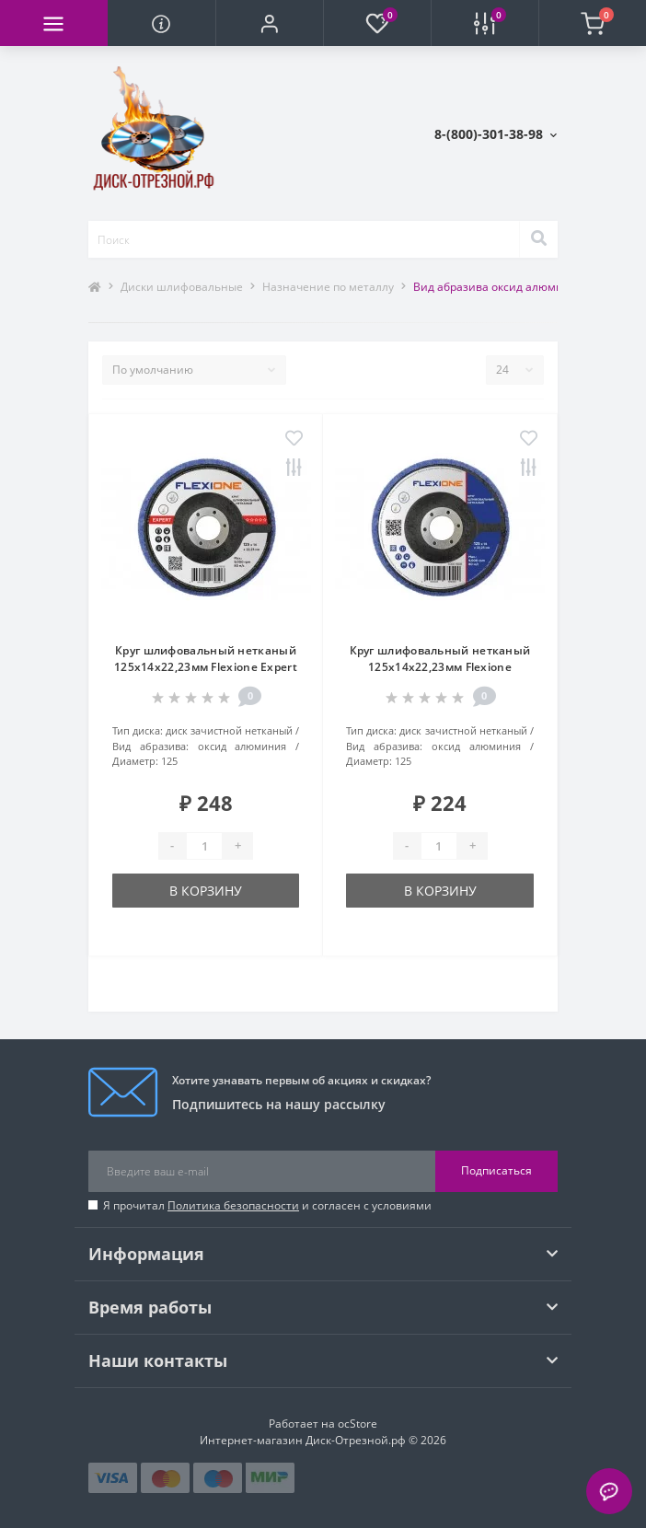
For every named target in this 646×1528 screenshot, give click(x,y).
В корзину (205, 890)
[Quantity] (204, 846)
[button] (269, 23)
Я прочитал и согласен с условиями (267, 1205)
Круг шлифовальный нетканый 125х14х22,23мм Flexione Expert (205, 658)
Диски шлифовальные (182, 287)
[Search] (538, 239)
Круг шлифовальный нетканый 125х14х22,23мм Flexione (440, 658)
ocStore (357, 1423)
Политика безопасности (233, 1205)
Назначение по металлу (328, 287)
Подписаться (496, 1170)
